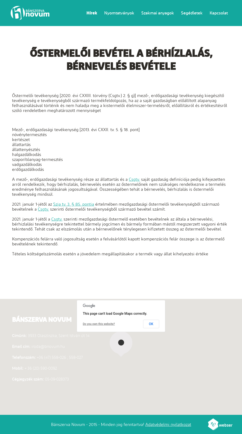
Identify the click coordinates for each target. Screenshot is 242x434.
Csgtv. (134, 179)
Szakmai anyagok (157, 13)
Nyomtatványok (119, 13)
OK (151, 324)
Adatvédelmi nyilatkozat (168, 424)
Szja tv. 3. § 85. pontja (73, 204)
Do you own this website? (99, 324)
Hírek (91, 13)
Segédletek (192, 13)
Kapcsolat (219, 13)
